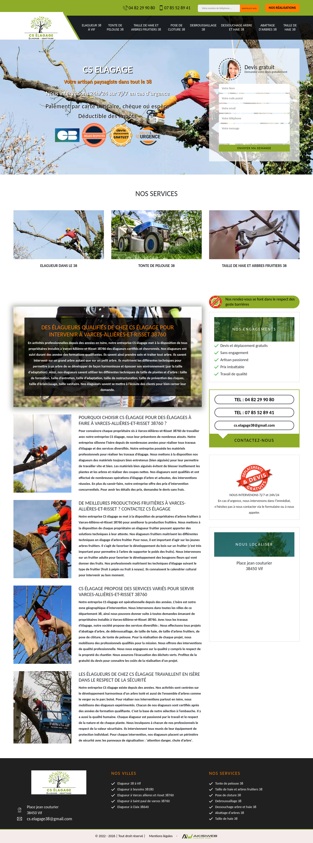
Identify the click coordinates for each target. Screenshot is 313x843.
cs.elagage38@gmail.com (254, 425)
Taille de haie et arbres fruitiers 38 (146, 27)
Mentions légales (161, 836)
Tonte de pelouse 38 (115, 27)
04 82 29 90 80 (139, 8)
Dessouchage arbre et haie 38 (236, 27)
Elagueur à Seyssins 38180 (135, 789)
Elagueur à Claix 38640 (133, 807)
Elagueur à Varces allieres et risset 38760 (145, 795)
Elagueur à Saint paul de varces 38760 (143, 801)
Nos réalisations (282, 8)
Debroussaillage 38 (203, 27)
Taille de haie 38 (290, 27)
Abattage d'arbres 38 (268, 27)
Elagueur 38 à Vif (91, 27)
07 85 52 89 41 (175, 8)
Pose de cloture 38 (176, 27)
